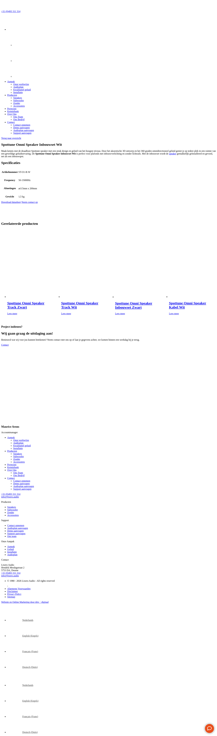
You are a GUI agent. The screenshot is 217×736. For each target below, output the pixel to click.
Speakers (17, 98)
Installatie (18, 92)
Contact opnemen (21, 125)
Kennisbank (13, 111)
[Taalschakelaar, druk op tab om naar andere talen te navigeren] (14, 29)
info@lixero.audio (10, 575)
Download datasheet (11, 202)
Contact (11, 122)
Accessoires (19, 106)
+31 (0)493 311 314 (10, 573)
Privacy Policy (14, 594)
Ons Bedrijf (19, 119)
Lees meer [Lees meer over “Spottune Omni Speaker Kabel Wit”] (174, 313)
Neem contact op (29, 202)
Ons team (11, 536)
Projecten (11, 108)
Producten (12, 95)
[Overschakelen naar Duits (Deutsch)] (22, 667)
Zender (16, 103)
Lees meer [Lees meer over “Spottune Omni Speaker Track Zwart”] (12, 313)
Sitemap (11, 597)
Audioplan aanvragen (23, 130)
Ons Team (18, 116)
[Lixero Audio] (22, 8)
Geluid (10, 549)
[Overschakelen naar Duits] (20, 76)
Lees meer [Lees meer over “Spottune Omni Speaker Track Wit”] (66, 313)
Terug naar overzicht (11, 138)
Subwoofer (18, 100)
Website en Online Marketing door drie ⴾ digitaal (25, 602)
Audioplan (18, 87)
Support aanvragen (22, 133)
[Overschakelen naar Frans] (20, 60)
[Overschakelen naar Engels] (20, 45)
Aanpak (11, 81)
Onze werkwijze (21, 84)
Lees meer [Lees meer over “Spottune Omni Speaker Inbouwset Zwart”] (120, 313)
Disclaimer (12, 591)
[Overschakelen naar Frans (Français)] (22, 651)
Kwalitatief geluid (22, 89)
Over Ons (12, 114)
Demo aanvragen (21, 127)
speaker (172, 153)
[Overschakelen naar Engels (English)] (22, 636)
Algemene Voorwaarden (18, 588)
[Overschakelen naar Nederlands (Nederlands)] (20, 620)
